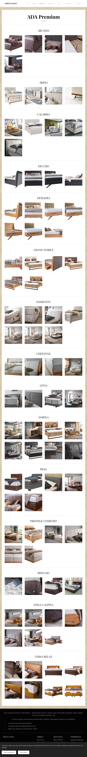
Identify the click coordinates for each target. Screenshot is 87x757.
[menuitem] (28, 3)
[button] (69, 3)
